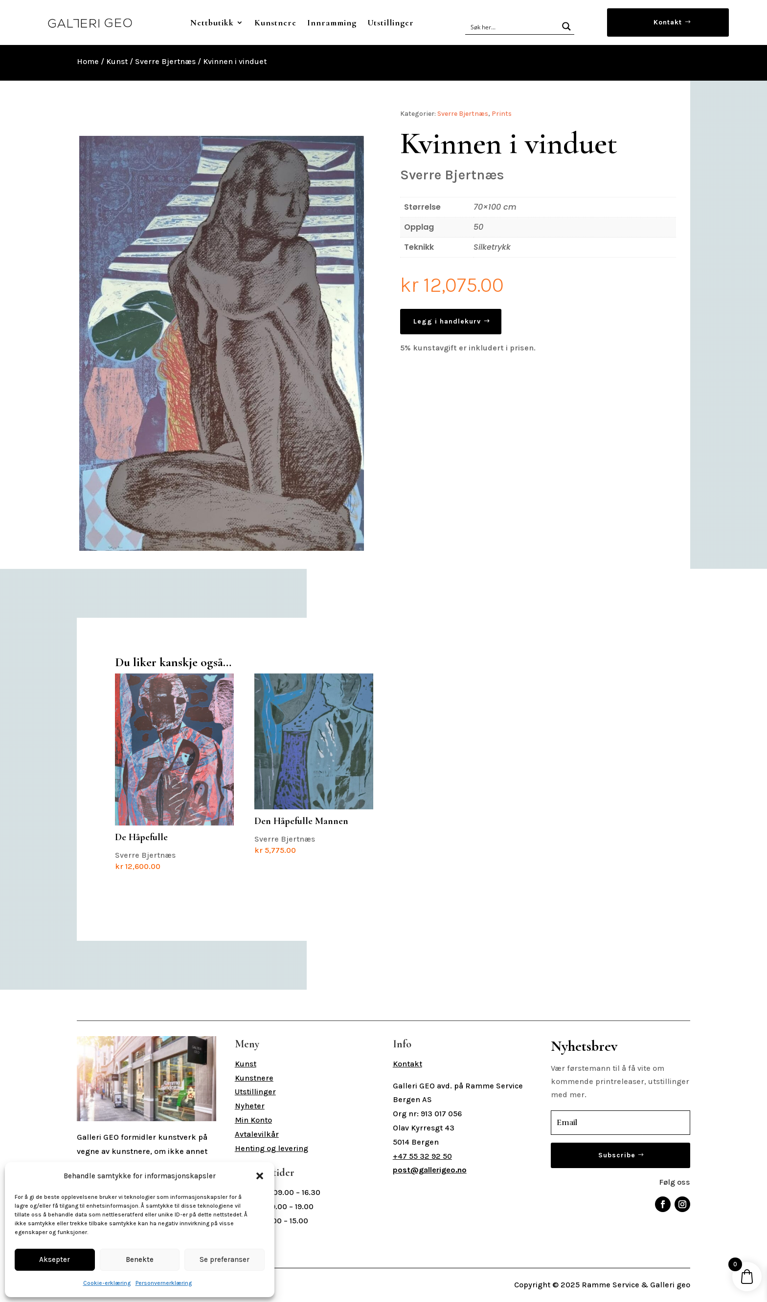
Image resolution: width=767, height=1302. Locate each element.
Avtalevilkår (257, 1134)
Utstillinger (390, 22)
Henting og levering (271, 1148)
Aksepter (54, 1259)
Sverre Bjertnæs (165, 61)
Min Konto (253, 1120)
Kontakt (668, 22)
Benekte (140, 1259)
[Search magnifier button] (566, 26)
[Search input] (513, 26)
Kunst (117, 61)
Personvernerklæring (163, 1283)
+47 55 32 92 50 (422, 1156)
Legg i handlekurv (447, 321)
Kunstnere (275, 22)
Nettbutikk (212, 22)
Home (88, 61)
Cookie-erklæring (107, 1283)
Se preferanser (224, 1259)
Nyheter (250, 1105)
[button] (260, 1176)
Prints (502, 113)
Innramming (332, 22)
